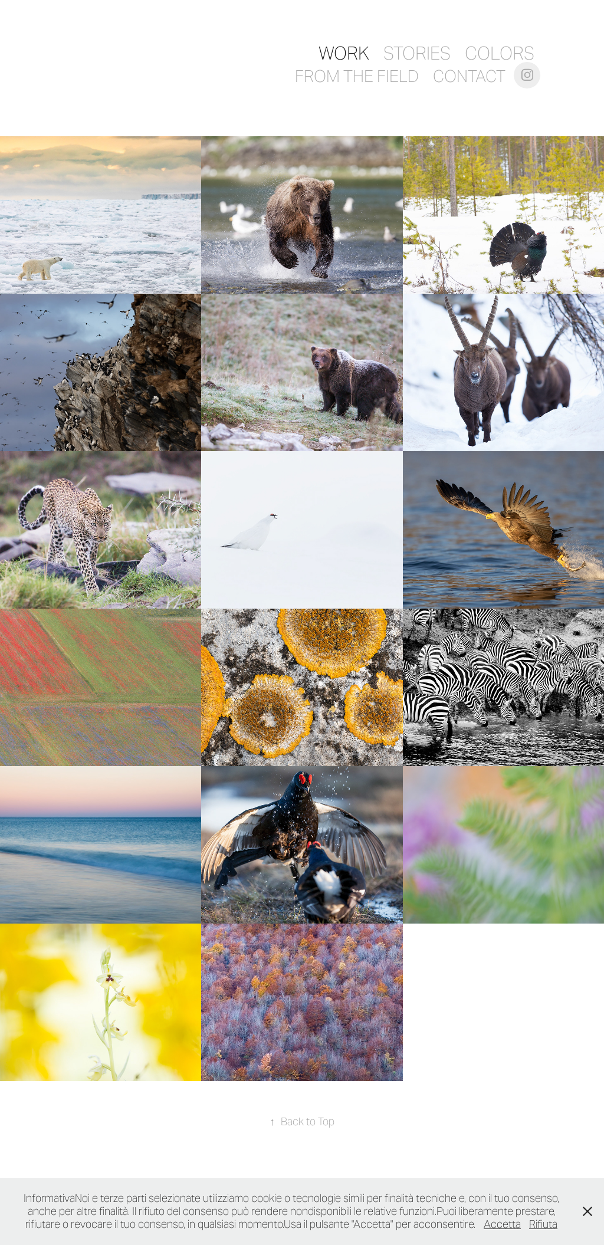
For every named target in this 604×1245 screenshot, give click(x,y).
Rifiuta (543, 1224)
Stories (417, 53)
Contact (469, 76)
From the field (357, 76)
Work (344, 53)
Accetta (502, 1224)
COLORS (499, 53)
